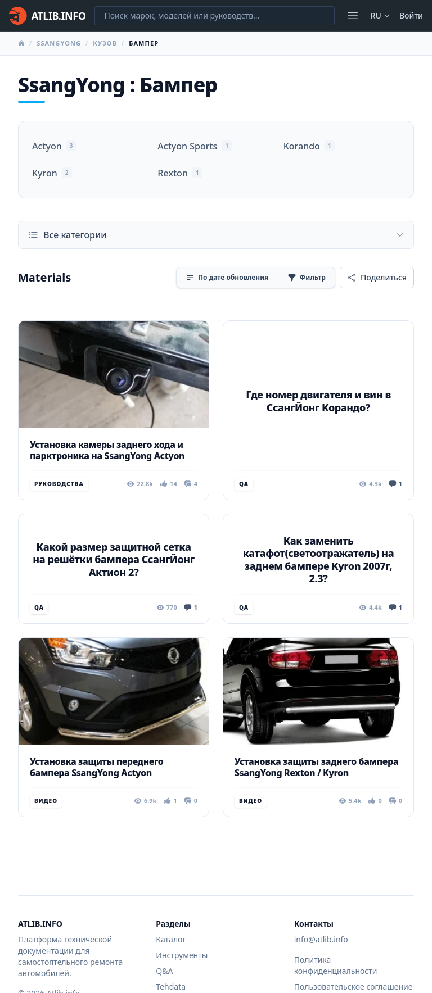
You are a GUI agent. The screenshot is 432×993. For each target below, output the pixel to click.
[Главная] (47, 16)
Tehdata (171, 986)
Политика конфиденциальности (335, 965)
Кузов (105, 43)
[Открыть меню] (353, 16)
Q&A (164, 970)
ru (380, 15)
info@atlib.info (321, 939)
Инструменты (182, 955)
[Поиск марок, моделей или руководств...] (214, 15)
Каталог (171, 939)
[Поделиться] (377, 277)
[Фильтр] (306, 277)
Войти (411, 15)
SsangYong (59, 43)
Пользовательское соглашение (353, 986)
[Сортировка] (227, 277)
